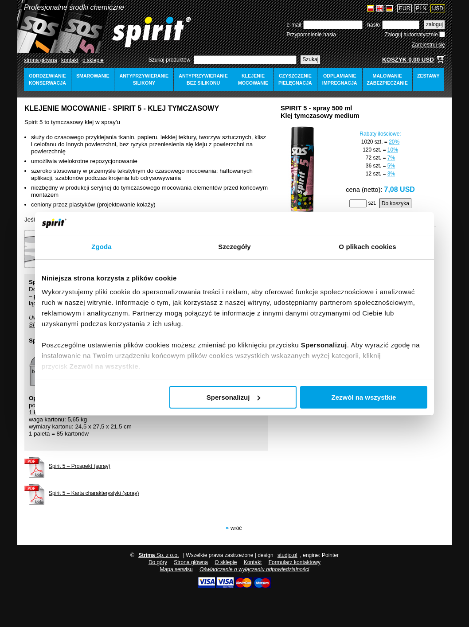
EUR (404, 8)
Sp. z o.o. (158, 555)
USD (437, 8)
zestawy (428, 75)
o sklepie (92, 60)
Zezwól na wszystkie (364, 397)
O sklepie (226, 562)
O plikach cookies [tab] (367, 246)
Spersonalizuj (234, 397)
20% (394, 142)
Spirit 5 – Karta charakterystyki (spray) (94, 493)
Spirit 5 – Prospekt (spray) (79, 466)
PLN (421, 8)
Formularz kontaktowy (294, 562)
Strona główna (40, 60)
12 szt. (373, 174)
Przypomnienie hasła (311, 34)
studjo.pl (287, 555)
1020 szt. (372, 142)
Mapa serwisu (176, 569)
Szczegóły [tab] (234, 246)
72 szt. (373, 158)
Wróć (236, 528)
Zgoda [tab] (101, 246)
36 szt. (373, 166)
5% (391, 166)
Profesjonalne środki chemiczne (74, 7)
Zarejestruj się (428, 45)
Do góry (158, 562)
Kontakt (69, 60)
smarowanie (92, 75)
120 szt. (372, 150)
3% (391, 174)
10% (392, 150)
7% (391, 158)
